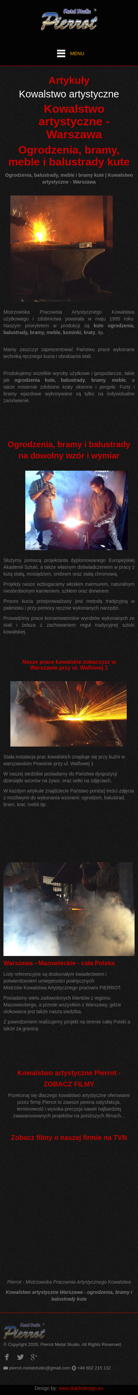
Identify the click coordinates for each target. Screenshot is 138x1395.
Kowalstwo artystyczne (69, 94)
